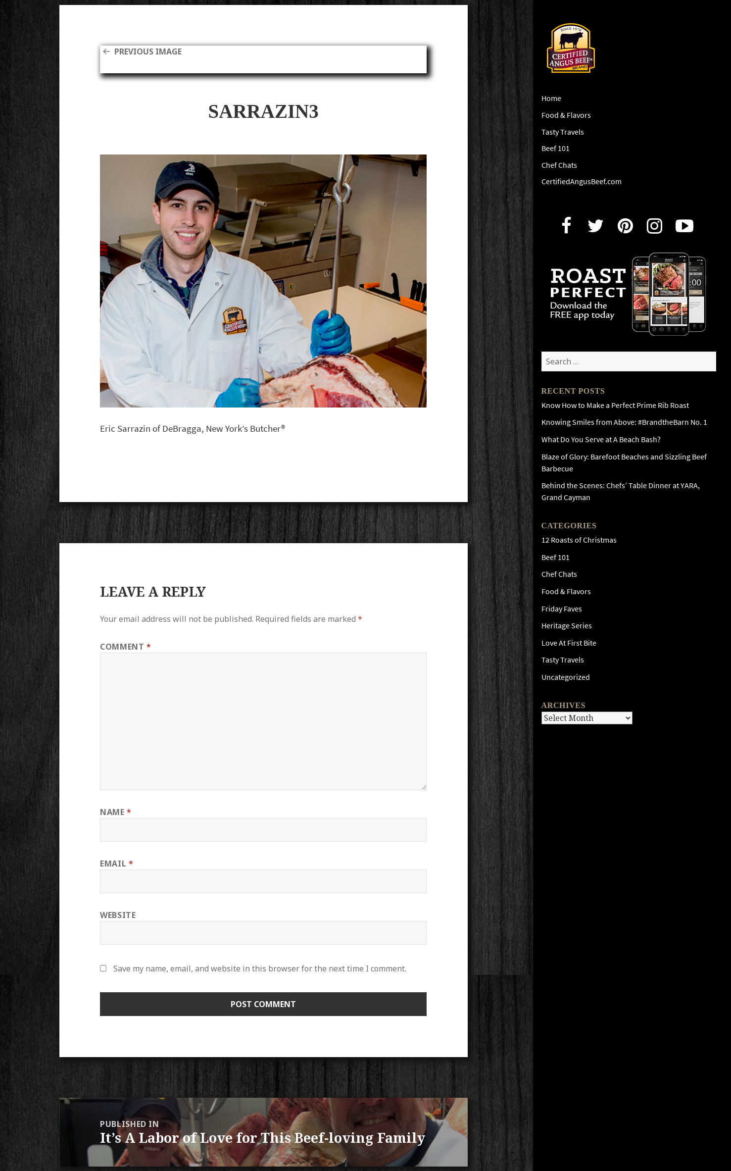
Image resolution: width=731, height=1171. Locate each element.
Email (116, 863)
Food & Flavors (566, 115)
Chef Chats (559, 165)
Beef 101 (555, 148)
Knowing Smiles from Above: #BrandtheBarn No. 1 (624, 422)
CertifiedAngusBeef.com (581, 181)
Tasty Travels (562, 132)
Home (551, 98)
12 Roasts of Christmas (579, 540)
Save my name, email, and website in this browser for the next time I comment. (259, 968)
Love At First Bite (568, 643)
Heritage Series (566, 625)
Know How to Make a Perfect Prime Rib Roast (615, 405)
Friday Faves (561, 609)
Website (118, 915)
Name (116, 812)
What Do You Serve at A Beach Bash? (601, 439)
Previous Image (148, 51)
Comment (125, 646)
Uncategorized (565, 677)
